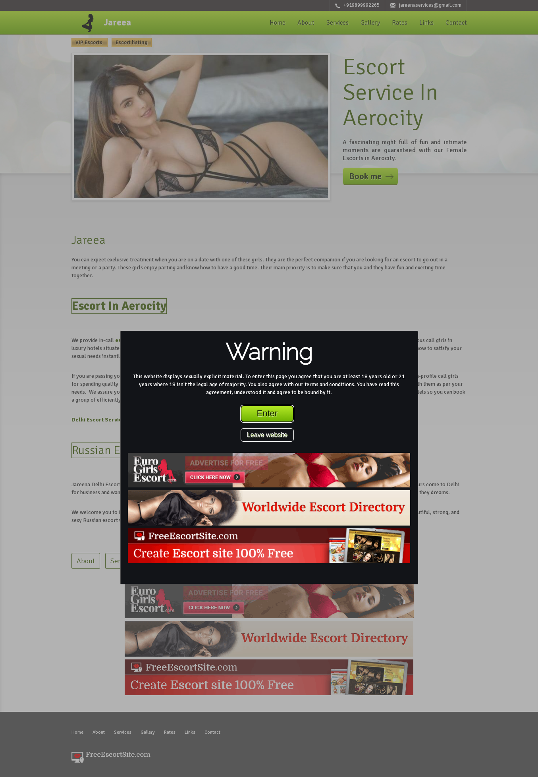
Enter (267, 413)
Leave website (267, 434)
